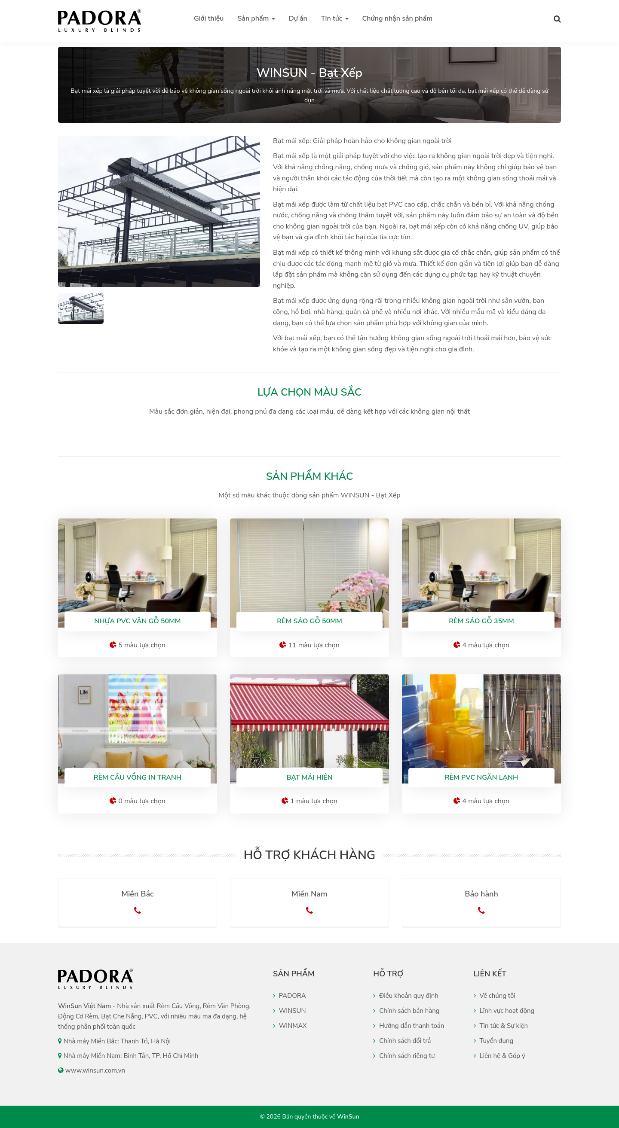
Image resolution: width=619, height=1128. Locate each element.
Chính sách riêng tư (404, 1056)
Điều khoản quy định (405, 995)
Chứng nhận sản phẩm (397, 18)
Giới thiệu (209, 18)
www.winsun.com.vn (95, 1070)
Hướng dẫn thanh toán (408, 1025)
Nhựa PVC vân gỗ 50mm (137, 621)
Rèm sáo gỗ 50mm (309, 621)
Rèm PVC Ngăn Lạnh (481, 777)
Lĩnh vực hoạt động (504, 1010)
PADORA (289, 995)
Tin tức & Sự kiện (501, 1025)
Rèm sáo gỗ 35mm (481, 621)
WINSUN (289, 1010)
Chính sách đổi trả (402, 1041)
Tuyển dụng (494, 1041)
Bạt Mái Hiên (309, 777)
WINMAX (290, 1025)
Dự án (298, 18)
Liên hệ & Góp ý (499, 1056)
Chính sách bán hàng (406, 1010)
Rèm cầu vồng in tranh (137, 777)
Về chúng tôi (494, 995)
